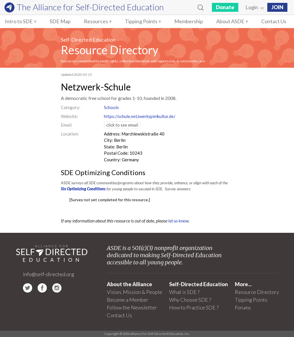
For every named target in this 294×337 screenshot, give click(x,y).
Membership (188, 21)
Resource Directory (109, 50)
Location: (70, 133)
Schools (111, 107)
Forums (243, 307)
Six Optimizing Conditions (83, 188)
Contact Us (273, 21)
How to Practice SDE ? (193, 307)
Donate (225, 7)
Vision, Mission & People (134, 292)
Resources (96, 21)
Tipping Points (141, 21)
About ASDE (230, 21)
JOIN (277, 7)
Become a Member (127, 300)
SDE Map (60, 21)
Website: (69, 116)
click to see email (122, 124)
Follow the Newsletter (132, 307)
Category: (70, 107)
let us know (178, 220)
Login (251, 7)
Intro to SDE (19, 21)
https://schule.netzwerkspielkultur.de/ (139, 116)
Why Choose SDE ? (190, 300)
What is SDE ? (184, 292)
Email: (66, 124)
